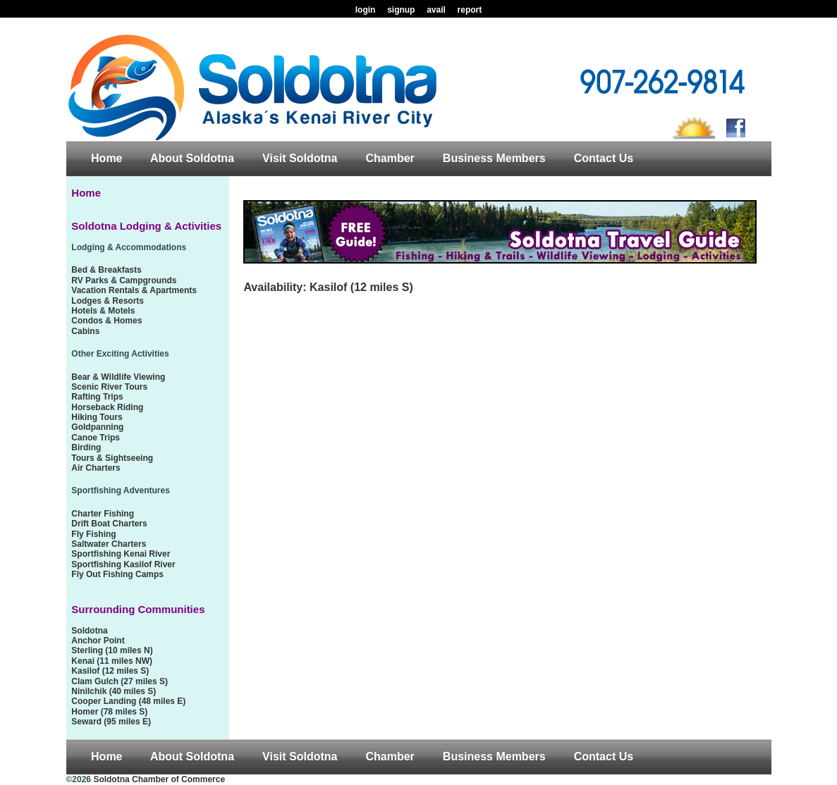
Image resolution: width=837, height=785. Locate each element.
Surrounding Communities (137, 609)
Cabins (85, 331)
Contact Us (603, 158)
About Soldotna (192, 158)
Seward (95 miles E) (111, 722)
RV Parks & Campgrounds (123, 280)
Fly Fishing (93, 534)
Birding (86, 447)
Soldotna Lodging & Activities (146, 226)
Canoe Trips (95, 438)
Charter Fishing (102, 514)
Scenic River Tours (109, 387)
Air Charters (95, 468)
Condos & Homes (106, 321)
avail (436, 10)
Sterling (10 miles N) (111, 650)
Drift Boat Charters (109, 524)
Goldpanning (97, 427)
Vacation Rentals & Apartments (134, 290)
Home (106, 158)
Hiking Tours (96, 417)
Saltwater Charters (108, 544)
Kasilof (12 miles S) (110, 671)
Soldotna (89, 631)
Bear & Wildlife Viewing (118, 377)
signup (401, 10)
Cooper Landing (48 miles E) (128, 701)
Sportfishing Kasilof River (123, 564)
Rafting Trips (97, 397)
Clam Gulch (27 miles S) (119, 681)
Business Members (494, 158)
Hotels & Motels (103, 311)
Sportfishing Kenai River (120, 554)
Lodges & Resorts (107, 301)
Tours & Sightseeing (112, 458)
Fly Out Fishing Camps (117, 574)
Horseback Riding (107, 407)
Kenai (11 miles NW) (111, 661)
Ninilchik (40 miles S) (113, 691)
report (470, 10)
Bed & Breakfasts (106, 270)
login (365, 10)
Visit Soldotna (299, 158)
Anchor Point (97, 640)
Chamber (389, 158)
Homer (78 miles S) (109, 712)
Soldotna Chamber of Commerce (159, 779)
